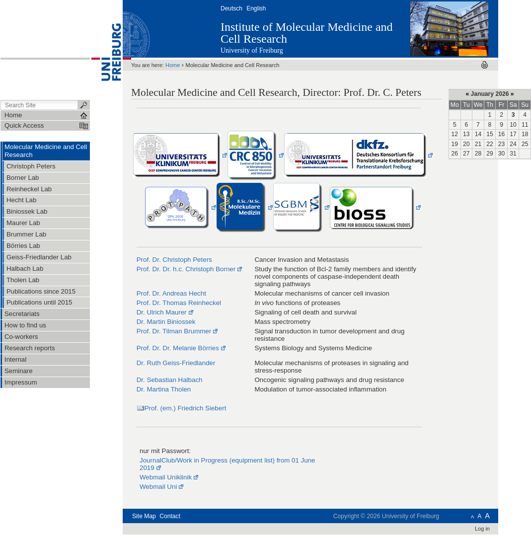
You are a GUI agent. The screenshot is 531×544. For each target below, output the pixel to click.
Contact (169, 516)
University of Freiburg (252, 50)
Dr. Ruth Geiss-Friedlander (176, 363)
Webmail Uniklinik (166, 477)
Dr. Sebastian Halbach (170, 380)
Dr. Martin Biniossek (166, 321)
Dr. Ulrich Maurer (162, 312)
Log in (482, 529)
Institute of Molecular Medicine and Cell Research (307, 32)
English (256, 8)
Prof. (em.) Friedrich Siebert (186, 408)
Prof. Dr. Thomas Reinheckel (179, 303)
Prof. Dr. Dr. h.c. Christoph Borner (186, 269)
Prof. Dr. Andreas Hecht (171, 293)
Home (172, 65)
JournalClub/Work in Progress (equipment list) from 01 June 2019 (227, 464)
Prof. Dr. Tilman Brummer (174, 331)
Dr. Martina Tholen (164, 389)
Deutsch (231, 8)
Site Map (144, 516)
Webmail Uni (158, 486)
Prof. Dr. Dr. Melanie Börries (178, 348)
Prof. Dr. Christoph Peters (174, 259)
